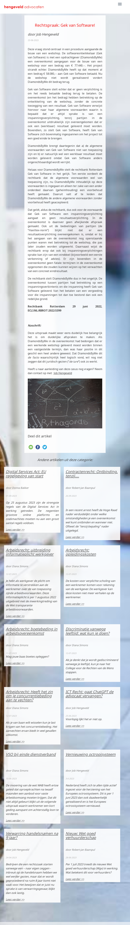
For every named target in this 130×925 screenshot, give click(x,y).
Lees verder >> (15, 529)
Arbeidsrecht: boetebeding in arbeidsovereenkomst (31, 630)
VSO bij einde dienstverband (31, 754)
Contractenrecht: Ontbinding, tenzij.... (92, 473)
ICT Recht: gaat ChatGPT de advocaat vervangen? (89, 693)
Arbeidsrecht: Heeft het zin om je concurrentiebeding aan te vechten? (29, 695)
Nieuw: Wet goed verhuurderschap (81, 835)
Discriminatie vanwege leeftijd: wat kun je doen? (88, 630)
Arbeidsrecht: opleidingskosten (81, 551)
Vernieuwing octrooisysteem (91, 754)
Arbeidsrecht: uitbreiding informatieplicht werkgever (29, 551)
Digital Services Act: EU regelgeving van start (26, 473)
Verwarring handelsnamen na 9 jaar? (32, 835)
